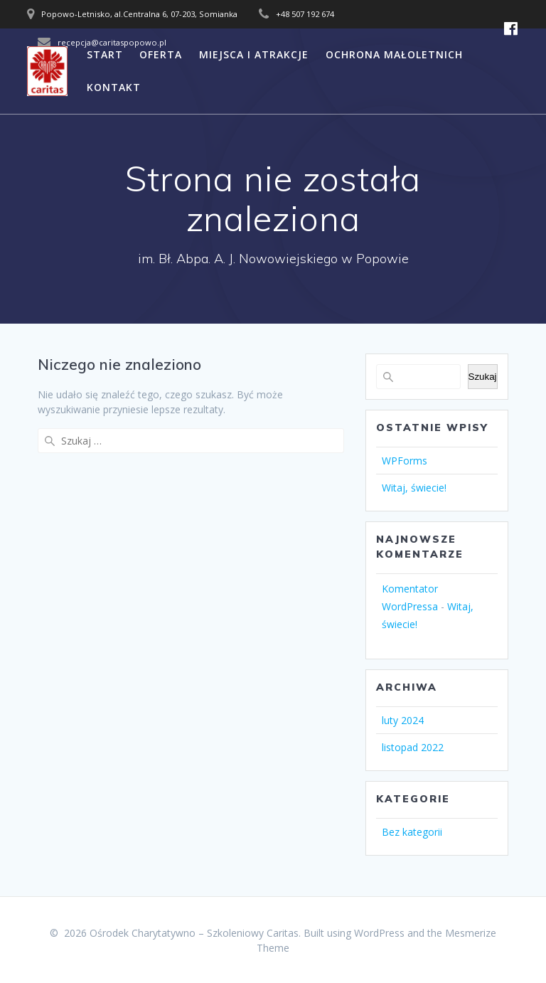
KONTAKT (114, 87)
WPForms (404, 460)
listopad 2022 (413, 747)
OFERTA (160, 54)
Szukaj (483, 376)
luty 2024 (403, 720)
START (105, 54)
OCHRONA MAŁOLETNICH (394, 54)
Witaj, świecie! (414, 487)
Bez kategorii (412, 832)
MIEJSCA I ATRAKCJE (254, 54)
